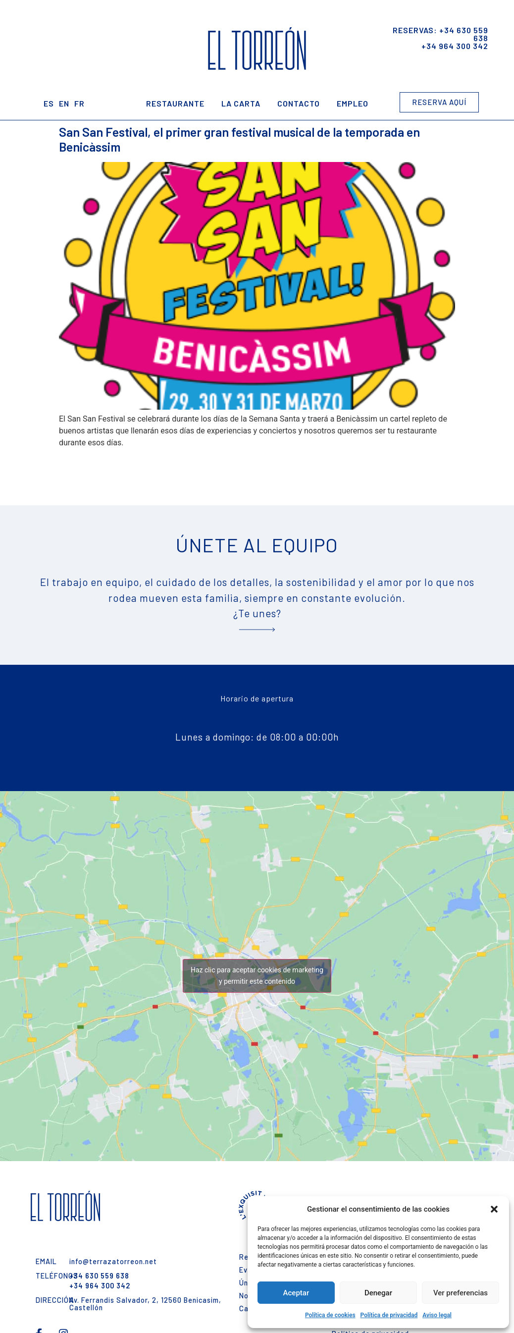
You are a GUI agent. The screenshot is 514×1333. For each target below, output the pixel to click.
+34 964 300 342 (454, 46)
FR (79, 103)
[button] (494, 1209)
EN (64, 103)
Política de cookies (330, 1315)
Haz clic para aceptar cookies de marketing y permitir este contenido (257, 975)
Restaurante (175, 103)
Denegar (378, 1292)
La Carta (240, 103)
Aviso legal (437, 1315)
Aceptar (296, 1292)
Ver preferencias (460, 1292)
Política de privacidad (389, 1315)
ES (49, 103)
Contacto (298, 103)
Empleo (352, 103)
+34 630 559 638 (463, 34)
